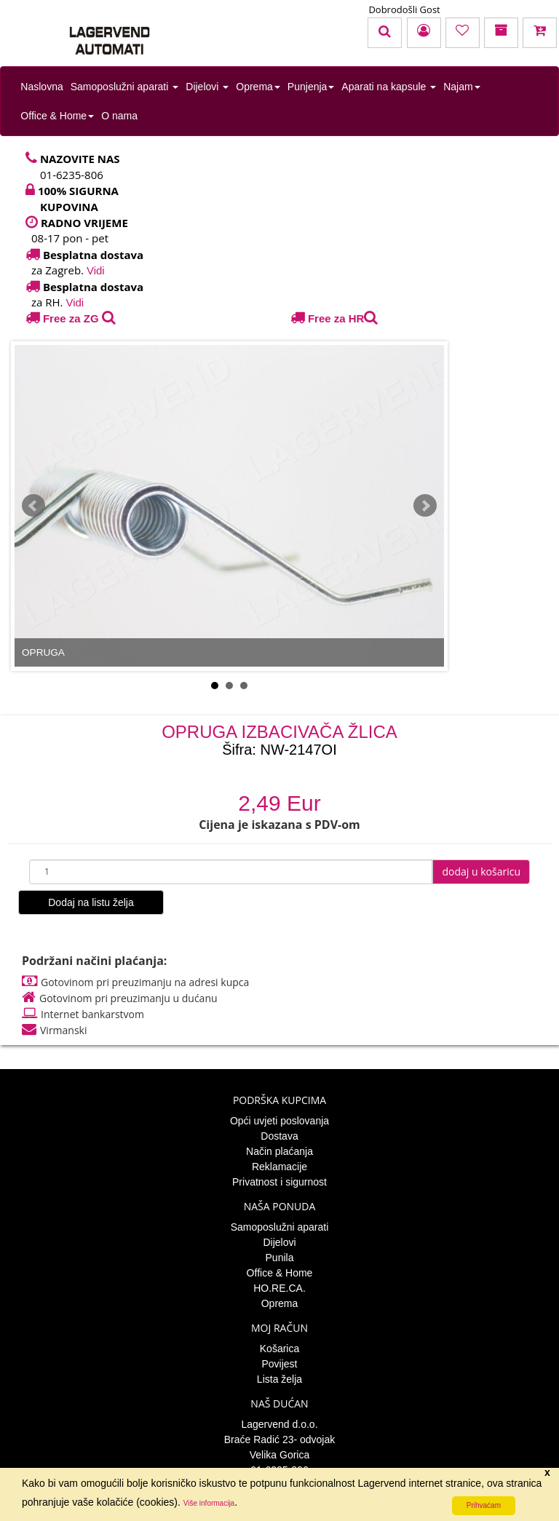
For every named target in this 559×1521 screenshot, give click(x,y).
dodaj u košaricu (481, 871)
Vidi (96, 270)
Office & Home (57, 116)
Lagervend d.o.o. (279, 1424)
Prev (33, 505)
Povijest (279, 1364)
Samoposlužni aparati (125, 86)
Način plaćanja (279, 1151)
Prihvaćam (484, 1505)
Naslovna (41, 86)
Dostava (279, 1136)
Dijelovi (207, 86)
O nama (119, 116)
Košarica (279, 1348)
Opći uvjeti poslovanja (279, 1121)
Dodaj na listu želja (91, 902)
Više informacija (208, 1503)
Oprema (258, 86)
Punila (280, 1257)
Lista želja (279, 1379)
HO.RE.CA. (279, 1288)
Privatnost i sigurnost (279, 1182)
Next (425, 505)
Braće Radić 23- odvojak (280, 1439)
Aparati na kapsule (388, 86)
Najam (461, 86)
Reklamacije (279, 1166)
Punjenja (311, 86)
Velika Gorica (279, 1455)
